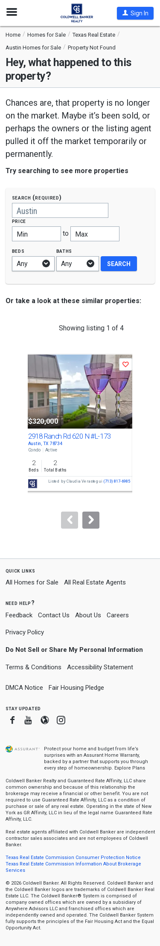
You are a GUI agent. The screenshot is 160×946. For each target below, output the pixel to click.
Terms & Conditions (33, 667)
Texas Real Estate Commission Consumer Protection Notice (73, 857)
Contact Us (54, 615)
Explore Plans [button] (129, 768)
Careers (118, 615)
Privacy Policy (25, 632)
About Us (88, 615)
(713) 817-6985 (116, 481)
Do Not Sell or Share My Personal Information (74, 650)
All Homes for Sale (32, 582)
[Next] (90, 520)
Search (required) (37, 197)
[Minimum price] (36, 233)
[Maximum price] (94, 233)
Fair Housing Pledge (76, 687)
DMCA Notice (24, 687)
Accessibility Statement (100, 667)
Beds (18, 251)
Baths (64, 251)
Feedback (19, 615)
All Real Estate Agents (95, 582)
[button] (135, 13)
